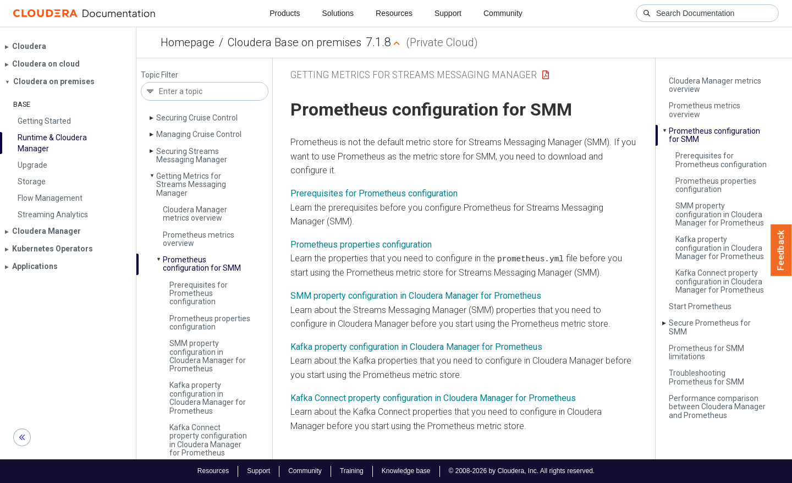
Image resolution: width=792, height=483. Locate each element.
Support (448, 13)
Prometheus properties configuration (209, 322)
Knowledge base (406, 471)
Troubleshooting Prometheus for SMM (706, 377)
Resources (394, 13)
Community (502, 13)
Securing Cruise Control (197, 117)
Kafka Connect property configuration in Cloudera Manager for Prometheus (208, 440)
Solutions (338, 13)
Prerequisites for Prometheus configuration (198, 293)
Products (285, 13)
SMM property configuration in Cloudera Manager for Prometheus (207, 356)
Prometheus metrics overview (198, 239)
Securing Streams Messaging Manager (191, 155)
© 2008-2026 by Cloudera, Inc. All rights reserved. (522, 471)
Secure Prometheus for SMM (710, 327)
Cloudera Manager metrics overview (195, 213)
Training (352, 471)
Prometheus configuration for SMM (202, 263)
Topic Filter (159, 75)
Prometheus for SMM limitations (706, 352)
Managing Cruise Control (198, 134)
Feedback (781, 250)
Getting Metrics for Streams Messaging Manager (191, 184)
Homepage (188, 42)
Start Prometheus (700, 306)
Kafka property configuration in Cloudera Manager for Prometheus (207, 398)
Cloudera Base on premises (294, 42)
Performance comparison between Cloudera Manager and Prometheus (717, 407)
